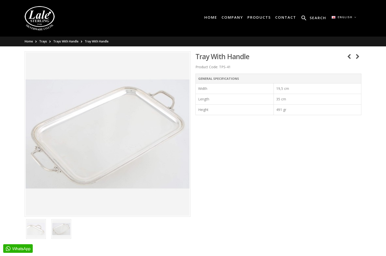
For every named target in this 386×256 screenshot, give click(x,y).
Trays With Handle (66, 41)
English (344, 17)
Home (29, 41)
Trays (43, 41)
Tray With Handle (97, 41)
